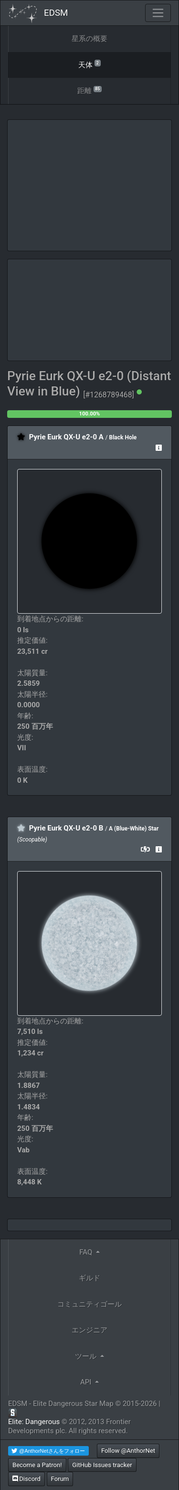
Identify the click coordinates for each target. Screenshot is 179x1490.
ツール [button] (86, 1356)
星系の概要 (89, 38)
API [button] (86, 1382)
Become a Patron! (37, 1465)
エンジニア (89, 1330)
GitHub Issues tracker (102, 1465)
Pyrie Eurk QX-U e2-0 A (66, 437)
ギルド (89, 1278)
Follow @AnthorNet (128, 1450)
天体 (89, 64)
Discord (26, 1478)
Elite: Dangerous (34, 1421)
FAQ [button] (86, 1252)
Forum (60, 1478)
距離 (89, 90)
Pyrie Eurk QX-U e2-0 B (66, 828)
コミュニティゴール (89, 1304)
